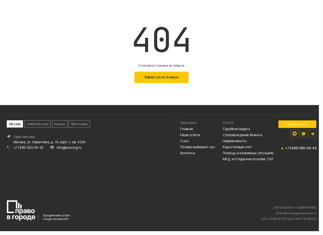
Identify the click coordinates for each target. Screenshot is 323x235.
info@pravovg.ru (69, 148)
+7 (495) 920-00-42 (28, 148)
